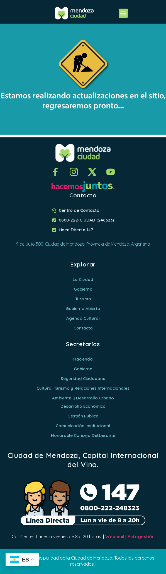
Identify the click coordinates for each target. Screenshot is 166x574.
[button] (123, 13)
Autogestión (141, 536)
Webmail (114, 536)
